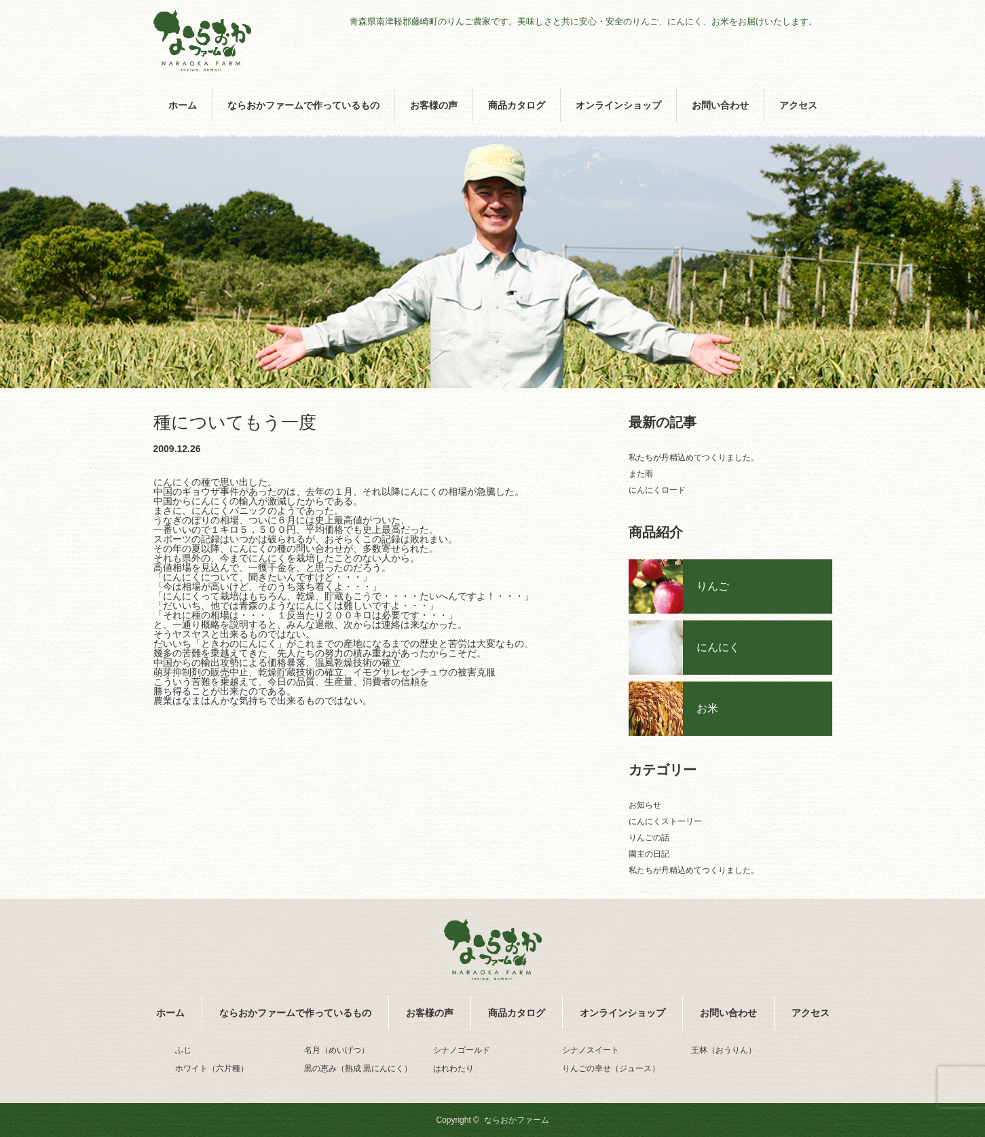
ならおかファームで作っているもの (303, 105)
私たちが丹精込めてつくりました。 (694, 457)
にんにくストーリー (665, 821)
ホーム (182, 105)
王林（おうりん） (723, 1050)
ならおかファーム (516, 1120)
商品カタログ (516, 105)
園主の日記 (649, 854)
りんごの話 (649, 837)
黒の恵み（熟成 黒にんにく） (358, 1068)
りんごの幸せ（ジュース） (611, 1068)
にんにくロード (657, 490)
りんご (712, 586)
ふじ (183, 1050)
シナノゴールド (461, 1050)
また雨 (641, 474)
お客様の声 (434, 105)
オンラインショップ (618, 105)
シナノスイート (590, 1050)
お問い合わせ (720, 105)
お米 (707, 708)
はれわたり (453, 1068)
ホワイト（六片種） (211, 1068)
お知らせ (645, 805)
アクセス (798, 105)
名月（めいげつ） (336, 1050)
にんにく (718, 647)
